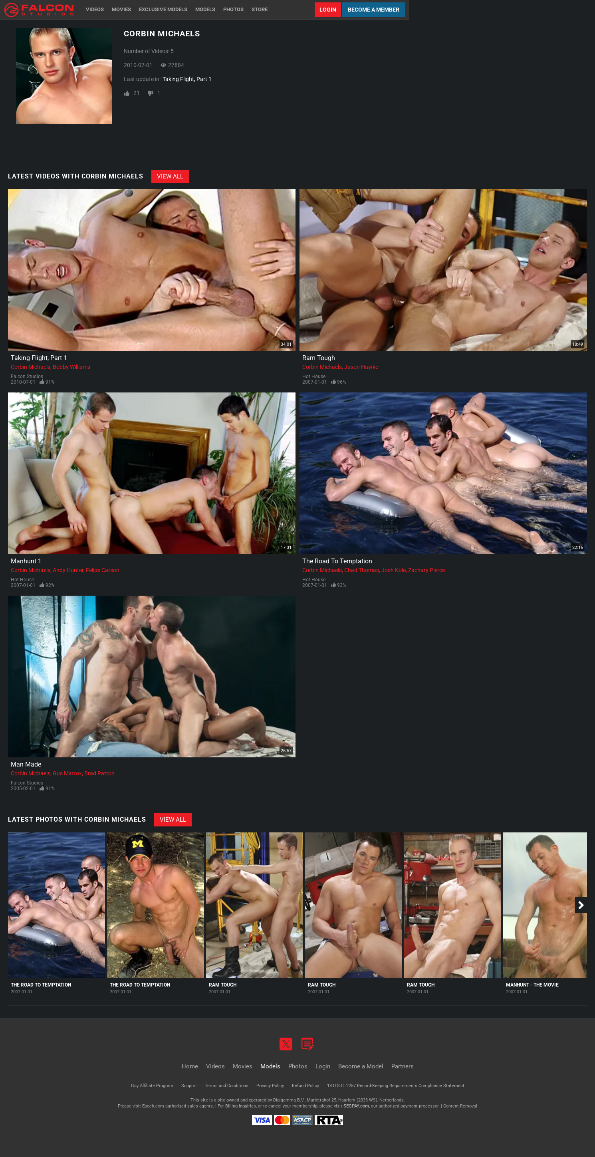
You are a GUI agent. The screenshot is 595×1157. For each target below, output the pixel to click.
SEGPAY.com (356, 1106)
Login (327, 9)
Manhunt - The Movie (532, 985)
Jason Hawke (361, 367)
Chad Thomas (361, 570)
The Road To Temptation (337, 561)
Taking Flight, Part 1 (187, 79)
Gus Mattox (67, 773)
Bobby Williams (71, 367)
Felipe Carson (102, 570)
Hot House (313, 376)
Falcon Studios (27, 376)
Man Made (26, 764)
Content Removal (460, 1106)
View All (170, 176)
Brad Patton (99, 773)
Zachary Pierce (426, 570)
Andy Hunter (68, 570)
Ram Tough (318, 358)
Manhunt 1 (26, 561)
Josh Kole (393, 570)
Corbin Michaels (30, 367)
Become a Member (373, 9)
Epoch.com (153, 1106)
